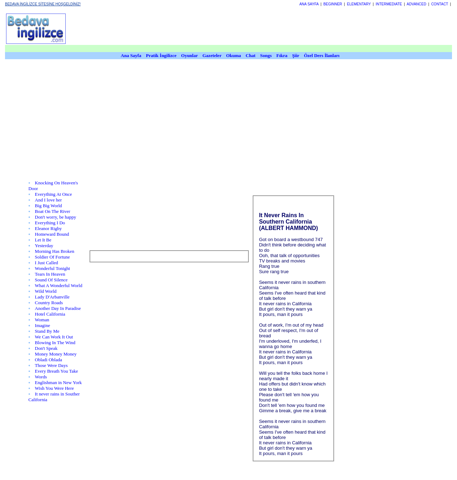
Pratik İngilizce (161, 55)
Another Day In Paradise (58, 308)
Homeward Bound (52, 234)
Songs (266, 55)
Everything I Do (50, 222)
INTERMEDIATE (389, 4)
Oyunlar (189, 55)
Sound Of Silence (51, 279)
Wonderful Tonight (52, 268)
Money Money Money (56, 354)
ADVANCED (416, 4)
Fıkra (281, 55)
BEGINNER (332, 4)
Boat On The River (52, 211)
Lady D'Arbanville (52, 297)
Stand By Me (47, 331)
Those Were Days (51, 365)
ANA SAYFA (308, 4)
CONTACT (439, 4)
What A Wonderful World (58, 285)
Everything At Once (53, 194)
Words (41, 376)
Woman (42, 319)
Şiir (295, 55)
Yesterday (44, 245)
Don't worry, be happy (55, 217)
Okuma (234, 55)
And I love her (48, 200)
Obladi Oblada (48, 359)
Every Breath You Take (56, 371)
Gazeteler (212, 55)
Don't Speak (46, 348)
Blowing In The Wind (55, 342)
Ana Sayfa (131, 55)
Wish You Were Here (54, 388)
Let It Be (43, 239)
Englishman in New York (58, 382)
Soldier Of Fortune (52, 257)
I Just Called (46, 262)
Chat (250, 55)
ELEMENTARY (359, 4)
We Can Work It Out (54, 336)
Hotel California (50, 314)
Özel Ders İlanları (322, 55)
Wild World (46, 291)
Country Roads (49, 302)
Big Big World (48, 205)
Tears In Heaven (50, 274)
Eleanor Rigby (48, 228)
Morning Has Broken (55, 251)
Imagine (42, 325)
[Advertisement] (228, 125)
